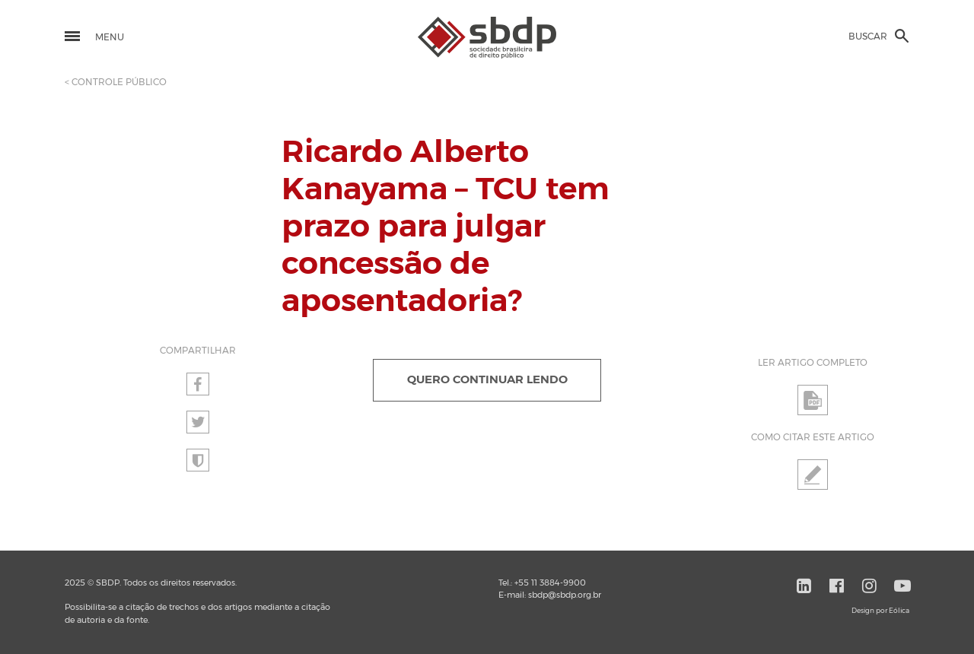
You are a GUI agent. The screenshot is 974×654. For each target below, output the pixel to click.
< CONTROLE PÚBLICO (116, 82)
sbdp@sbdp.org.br (564, 595)
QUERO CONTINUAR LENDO (487, 380)
